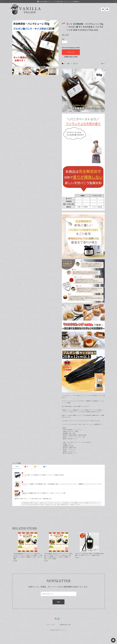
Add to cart (71, 52)
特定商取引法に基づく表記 (65, 624)
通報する (103, 63)
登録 (58, 602)
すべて (17, 466)
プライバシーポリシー (50, 624)
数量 (63, 39)
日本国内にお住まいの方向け (71, 56)
